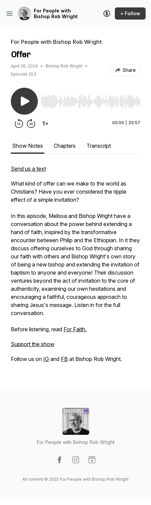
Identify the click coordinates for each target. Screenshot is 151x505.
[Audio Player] (90, 99)
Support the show (32, 344)
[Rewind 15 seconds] (19, 123)
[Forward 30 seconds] (31, 123)
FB (64, 359)
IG (46, 359)
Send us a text (28, 168)
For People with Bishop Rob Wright (56, 14)
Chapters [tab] (65, 145)
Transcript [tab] (98, 145)
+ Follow (130, 13)
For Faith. (75, 329)
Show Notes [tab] (27, 145)
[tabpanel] (75, 267)
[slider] (90, 101)
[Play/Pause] (24, 101)
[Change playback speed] (45, 123)
